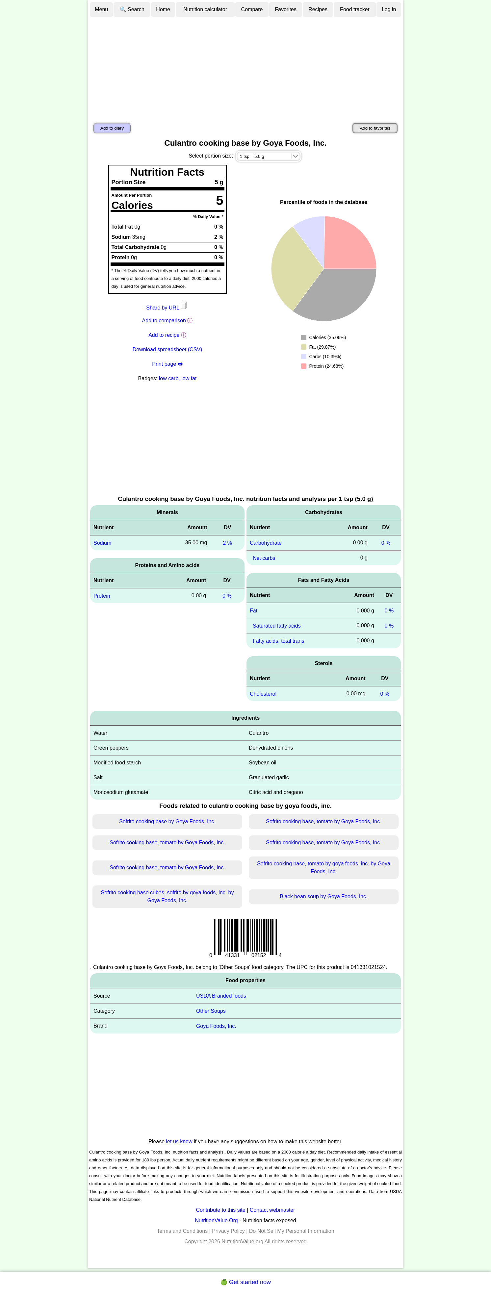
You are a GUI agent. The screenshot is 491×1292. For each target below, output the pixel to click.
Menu (101, 9)
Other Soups (211, 1011)
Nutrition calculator (205, 9)
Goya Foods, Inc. (216, 1026)
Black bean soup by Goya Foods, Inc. (324, 896)
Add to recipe (163, 335)
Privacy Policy (228, 1231)
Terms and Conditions (182, 1231)
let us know (179, 1141)
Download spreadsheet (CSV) (167, 349)
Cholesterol (263, 693)
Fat (253, 610)
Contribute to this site (220, 1210)
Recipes (317, 9)
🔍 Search (132, 9)
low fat (188, 378)
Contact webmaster (272, 1210)
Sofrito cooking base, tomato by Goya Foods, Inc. (323, 821)
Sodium (102, 543)
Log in (389, 9)
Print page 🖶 (167, 364)
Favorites (286, 9)
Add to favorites (375, 128)
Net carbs (264, 557)
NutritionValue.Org (216, 1220)
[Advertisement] (245, 67)
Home (163, 9)
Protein (101, 595)
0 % (227, 595)
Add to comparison (164, 320)
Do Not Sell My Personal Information (291, 1231)
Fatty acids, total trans (278, 641)
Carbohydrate (266, 543)
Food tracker (355, 9)
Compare (252, 9)
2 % (227, 543)
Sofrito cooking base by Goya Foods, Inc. (167, 821)
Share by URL (167, 308)
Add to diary (112, 128)
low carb (169, 378)
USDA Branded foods (221, 996)
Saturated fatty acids (277, 626)
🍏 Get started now (245, 1282)
